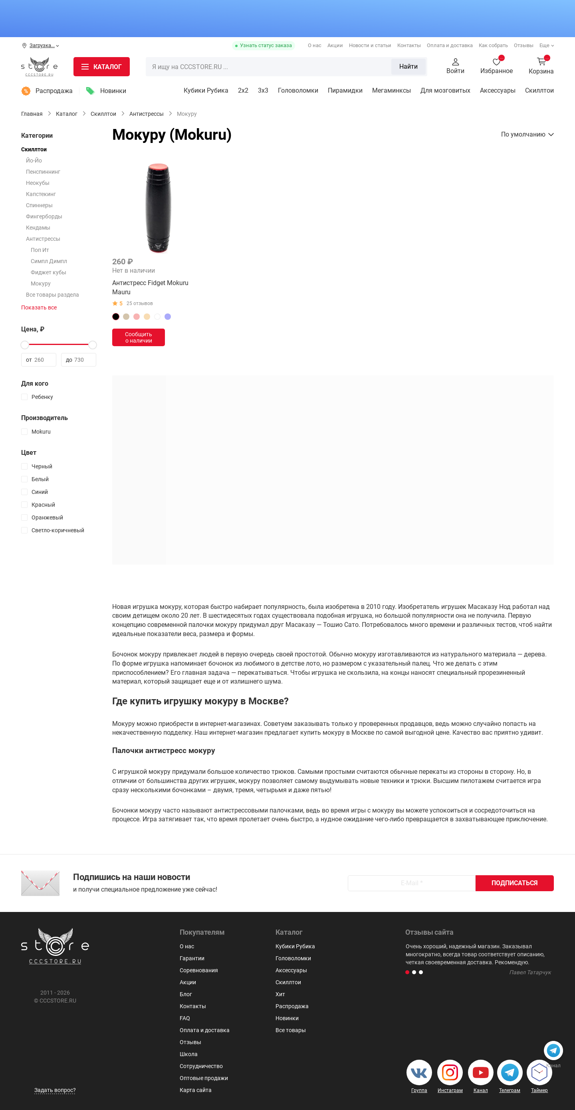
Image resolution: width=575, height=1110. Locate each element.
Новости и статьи (370, 45)
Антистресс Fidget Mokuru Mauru (150, 287)
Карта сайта (196, 1090)
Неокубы (38, 183)
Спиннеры (39, 205)
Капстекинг (41, 194)
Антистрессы (43, 239)
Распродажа (54, 91)
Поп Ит (40, 250)
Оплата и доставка (450, 45)
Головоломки (298, 90)
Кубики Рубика (206, 90)
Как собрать (493, 45)
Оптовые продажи (204, 1078)
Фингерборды (44, 216)
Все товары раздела (52, 294)
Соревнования (199, 970)
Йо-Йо (34, 160)
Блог (186, 994)
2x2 (243, 90)
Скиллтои (539, 90)
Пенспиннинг (43, 171)
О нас (314, 45)
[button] (407, 972)
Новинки (113, 91)
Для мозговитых (445, 90)
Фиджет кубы (48, 272)
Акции (335, 45)
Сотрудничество (201, 1066)
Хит (280, 994)
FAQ (185, 1018)
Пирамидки (345, 90)
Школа (189, 1054)
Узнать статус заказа (266, 45)
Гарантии (192, 958)
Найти (408, 66)
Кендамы (38, 227)
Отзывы (523, 45)
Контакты (409, 45)
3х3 (263, 90)
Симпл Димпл (49, 261)
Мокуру (41, 283)
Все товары (291, 1030)
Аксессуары (498, 90)
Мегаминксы (391, 90)
